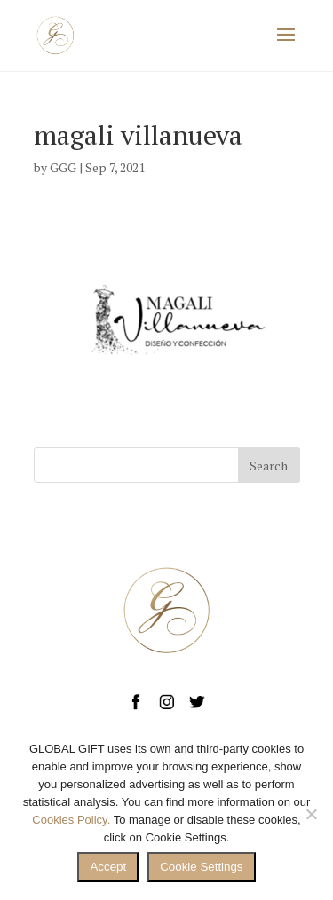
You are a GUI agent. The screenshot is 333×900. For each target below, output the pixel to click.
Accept (108, 866)
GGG (63, 167)
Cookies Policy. (71, 819)
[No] (311, 814)
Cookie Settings (201, 866)
